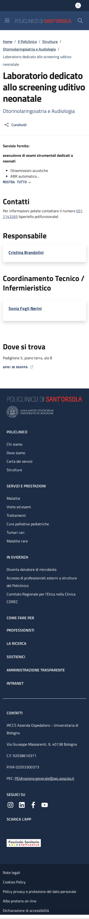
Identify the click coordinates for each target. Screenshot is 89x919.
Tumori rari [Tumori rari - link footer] (15, 532)
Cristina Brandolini (26, 252)
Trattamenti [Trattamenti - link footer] (16, 515)
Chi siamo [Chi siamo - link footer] (14, 444)
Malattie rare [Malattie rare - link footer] (17, 541)
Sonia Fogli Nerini (25, 308)
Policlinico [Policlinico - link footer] (17, 432)
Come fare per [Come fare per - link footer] (20, 618)
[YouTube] (44, 804)
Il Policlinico (27, 41)
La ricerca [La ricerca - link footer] (16, 643)
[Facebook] (33, 804)
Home (7, 41)
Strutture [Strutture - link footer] (14, 470)
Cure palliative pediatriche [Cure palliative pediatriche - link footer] (28, 524)
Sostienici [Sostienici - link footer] (16, 657)
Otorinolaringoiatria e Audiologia (29, 49)
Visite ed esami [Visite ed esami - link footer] (19, 507)
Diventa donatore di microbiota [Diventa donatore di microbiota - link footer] (31, 569)
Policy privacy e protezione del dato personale (39, 891)
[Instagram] (10, 804)
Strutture (50, 41)
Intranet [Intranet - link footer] (15, 683)
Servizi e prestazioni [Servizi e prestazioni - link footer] (26, 486)
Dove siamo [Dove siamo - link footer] (16, 453)
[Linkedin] (22, 804)
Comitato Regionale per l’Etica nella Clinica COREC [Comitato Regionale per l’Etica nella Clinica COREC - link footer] (41, 598)
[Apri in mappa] (44, 367)
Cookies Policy (14, 882)
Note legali (11, 872)
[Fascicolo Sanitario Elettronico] (24, 842)
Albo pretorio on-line (19, 901)
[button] (80, 20)
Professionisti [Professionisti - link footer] (20, 630)
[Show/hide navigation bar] (7, 20)
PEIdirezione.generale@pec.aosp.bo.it (44, 778)
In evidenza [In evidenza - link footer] (17, 557)
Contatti (15, 713)
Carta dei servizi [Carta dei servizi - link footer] (20, 461)
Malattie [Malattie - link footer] (13, 498)
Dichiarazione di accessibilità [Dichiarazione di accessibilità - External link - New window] (26, 910)
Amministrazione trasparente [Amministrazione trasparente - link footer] (36, 670)
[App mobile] (10, 829)
